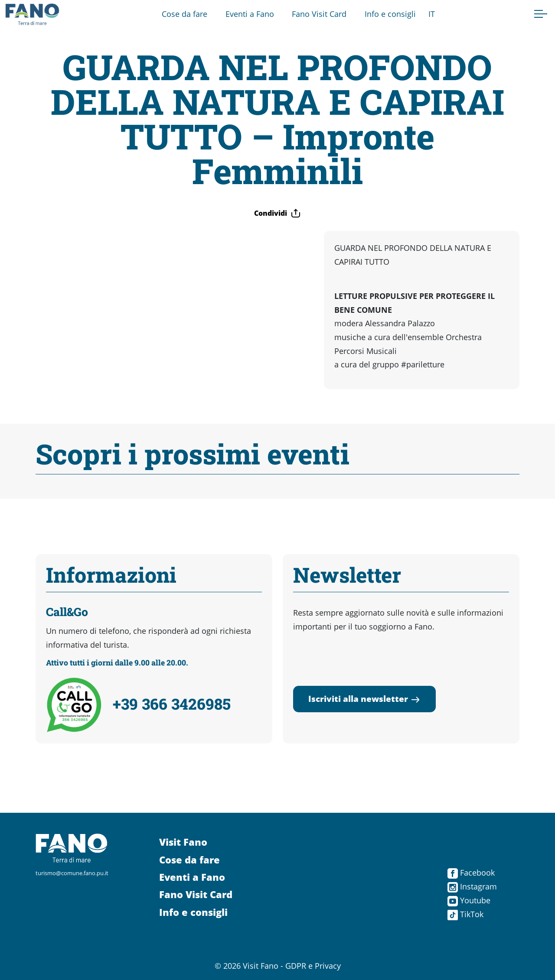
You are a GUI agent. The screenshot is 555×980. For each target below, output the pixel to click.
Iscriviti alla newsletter (364, 698)
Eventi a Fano (249, 14)
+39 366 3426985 (172, 704)
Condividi (277, 213)
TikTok (465, 914)
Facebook (471, 872)
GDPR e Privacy (313, 966)
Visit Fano (183, 842)
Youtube (468, 900)
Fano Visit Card (319, 14)
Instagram (472, 886)
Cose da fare (184, 14)
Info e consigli (390, 14)
